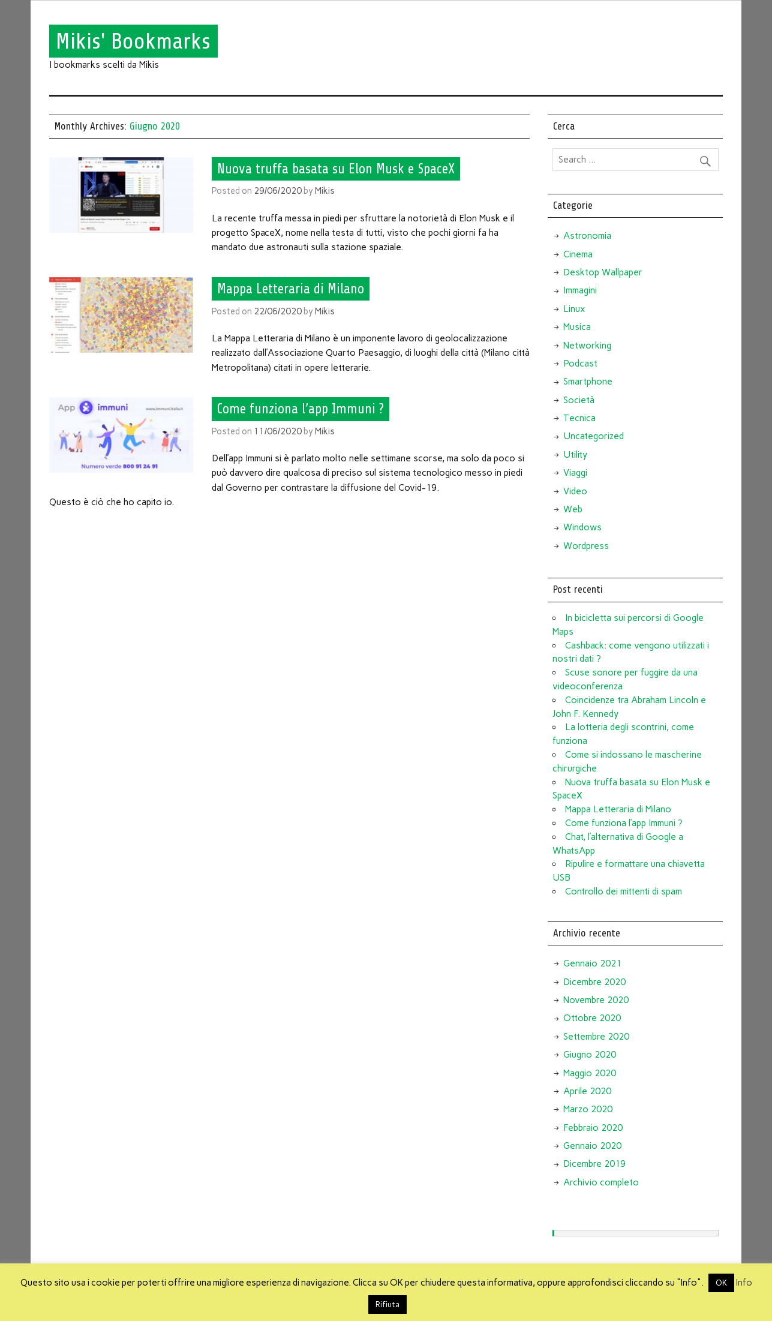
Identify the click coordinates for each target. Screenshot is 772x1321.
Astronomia (587, 235)
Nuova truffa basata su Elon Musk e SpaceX (336, 168)
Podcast (580, 363)
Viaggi (575, 472)
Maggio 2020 (589, 1073)
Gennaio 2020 (592, 1145)
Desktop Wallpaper (602, 272)
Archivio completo (601, 1182)
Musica (577, 327)
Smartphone (587, 381)
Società (578, 400)
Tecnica (579, 418)
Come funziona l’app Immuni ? (300, 409)
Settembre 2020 (596, 1036)
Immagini (580, 290)
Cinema (578, 254)
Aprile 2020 (587, 1091)
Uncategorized (593, 436)
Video (575, 491)
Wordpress (586, 546)
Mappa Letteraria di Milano (290, 289)
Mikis (325, 190)
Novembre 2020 (596, 1000)
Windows (582, 527)
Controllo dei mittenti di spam (623, 891)
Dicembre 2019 (594, 1163)
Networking (587, 345)
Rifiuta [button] (387, 1304)
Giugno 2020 (589, 1054)
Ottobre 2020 (592, 1018)
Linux (574, 309)
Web (572, 509)
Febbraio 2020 (593, 1127)
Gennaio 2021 (592, 963)
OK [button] (721, 1282)
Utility (575, 454)
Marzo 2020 (587, 1109)
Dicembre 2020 (594, 982)
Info (744, 1282)
